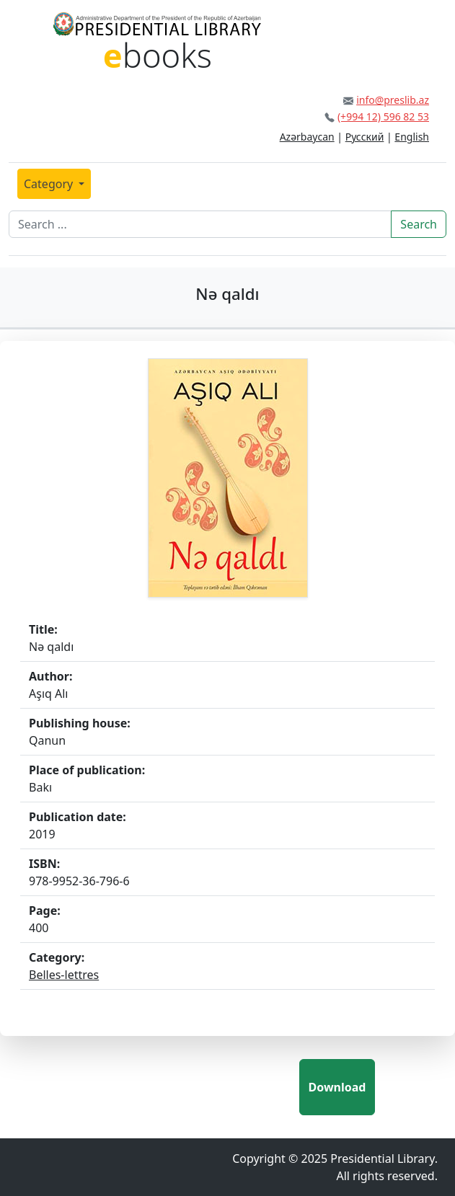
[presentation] (189, 1087)
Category (50, 184)
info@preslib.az (392, 100)
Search (418, 224)
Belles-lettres (64, 975)
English (411, 136)
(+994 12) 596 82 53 (383, 116)
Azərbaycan (307, 136)
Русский (364, 136)
